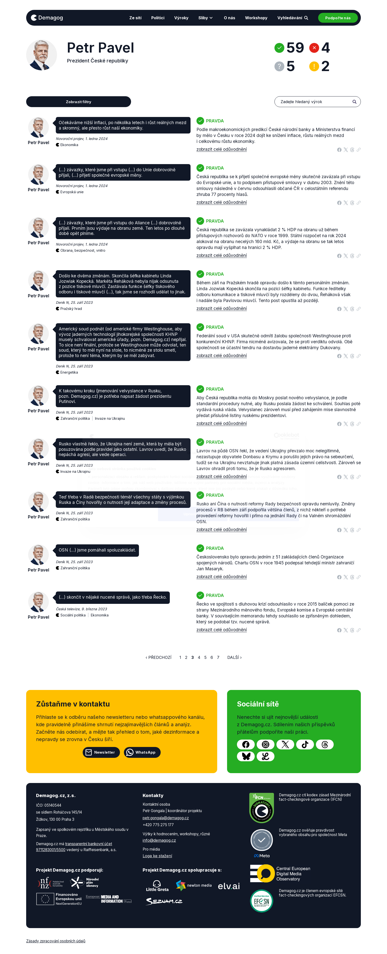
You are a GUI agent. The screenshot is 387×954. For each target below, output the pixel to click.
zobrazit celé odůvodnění (221, 149)
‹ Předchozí (159, 657)
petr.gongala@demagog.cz (166, 818)
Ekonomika (69, 145)
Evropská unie (72, 192)
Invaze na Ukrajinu (110, 418)
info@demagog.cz (159, 840)
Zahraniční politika (75, 519)
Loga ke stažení (157, 855)
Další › (234, 657)
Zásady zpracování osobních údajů (55, 941)
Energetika (69, 372)
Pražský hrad (71, 308)
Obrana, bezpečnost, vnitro (82, 250)
